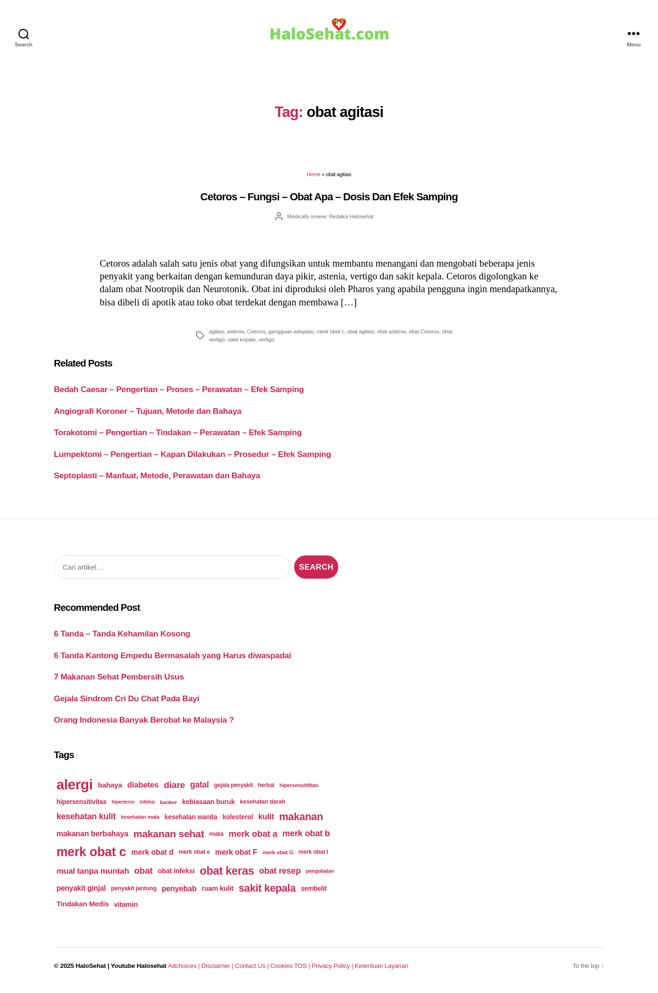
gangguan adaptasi (291, 333)
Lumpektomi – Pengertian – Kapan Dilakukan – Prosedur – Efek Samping (192, 456)
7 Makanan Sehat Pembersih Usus (119, 678)
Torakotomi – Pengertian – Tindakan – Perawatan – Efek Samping (178, 434)
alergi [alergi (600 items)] (74, 786)
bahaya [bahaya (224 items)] (110, 787)
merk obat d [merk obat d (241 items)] (152, 854)
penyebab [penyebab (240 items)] (179, 890)
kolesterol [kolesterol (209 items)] (237, 819)
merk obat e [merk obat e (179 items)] (194, 853)
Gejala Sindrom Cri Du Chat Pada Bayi (126, 700)
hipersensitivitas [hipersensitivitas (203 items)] (81, 803)
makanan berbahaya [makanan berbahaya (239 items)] (92, 836)
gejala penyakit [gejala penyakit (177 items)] (233, 787)
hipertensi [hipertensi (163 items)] (123, 803)
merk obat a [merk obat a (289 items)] (252, 836)
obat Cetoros (424, 333)
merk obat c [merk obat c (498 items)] (91, 854)
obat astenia (391, 333)
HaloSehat (91, 968)
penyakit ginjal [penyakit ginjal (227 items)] (81, 890)
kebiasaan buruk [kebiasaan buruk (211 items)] (208, 803)
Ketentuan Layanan (381, 968)
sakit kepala (241, 342)
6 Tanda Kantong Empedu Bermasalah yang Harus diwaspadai (172, 657)
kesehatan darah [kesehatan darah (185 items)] (262, 803)
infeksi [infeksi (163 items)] (147, 803)
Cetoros (256, 333)
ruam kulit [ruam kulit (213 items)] (218, 891)
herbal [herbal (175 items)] (266, 787)
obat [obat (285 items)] (143, 872)
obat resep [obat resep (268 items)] (280, 872)
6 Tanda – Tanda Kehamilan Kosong (122, 635)
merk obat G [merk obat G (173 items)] (277, 854)
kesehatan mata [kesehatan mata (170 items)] (140, 819)
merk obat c (330, 333)
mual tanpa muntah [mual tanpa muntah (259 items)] (92, 872)
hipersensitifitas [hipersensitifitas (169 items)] (298, 787)
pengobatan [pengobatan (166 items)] (320, 873)
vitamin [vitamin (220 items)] (125, 906)
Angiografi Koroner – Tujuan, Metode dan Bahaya (148, 413)
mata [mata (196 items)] (216, 836)
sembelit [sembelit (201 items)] (313, 891)
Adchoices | (184, 968)
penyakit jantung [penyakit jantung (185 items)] (133, 890)
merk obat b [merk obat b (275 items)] (306, 836)
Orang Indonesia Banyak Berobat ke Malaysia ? (144, 721)
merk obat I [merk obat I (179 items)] (313, 853)
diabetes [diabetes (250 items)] (143, 786)
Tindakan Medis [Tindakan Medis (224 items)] (82, 906)
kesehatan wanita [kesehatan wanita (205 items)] (190, 819)
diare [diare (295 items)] (174, 787)
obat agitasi (360, 333)
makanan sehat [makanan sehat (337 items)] (169, 835)
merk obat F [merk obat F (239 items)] (236, 854)
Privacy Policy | (333, 968)
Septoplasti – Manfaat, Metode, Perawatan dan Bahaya (157, 477)
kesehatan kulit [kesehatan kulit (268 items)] (86, 818)
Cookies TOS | (290, 968)
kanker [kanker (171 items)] (168, 804)
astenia (235, 333)
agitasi (216, 333)
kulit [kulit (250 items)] (266, 818)
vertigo (266, 342)
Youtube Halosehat (138, 968)
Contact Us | (252, 968)
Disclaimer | (218, 968)
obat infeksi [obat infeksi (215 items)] (176, 873)
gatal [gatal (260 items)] (199, 787)
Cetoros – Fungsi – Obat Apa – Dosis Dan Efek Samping (329, 199)
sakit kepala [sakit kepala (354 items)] (267, 890)
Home (313, 176)
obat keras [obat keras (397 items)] (227, 873)
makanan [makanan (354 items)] (301, 818)
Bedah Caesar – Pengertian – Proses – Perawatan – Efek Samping (179, 391)
